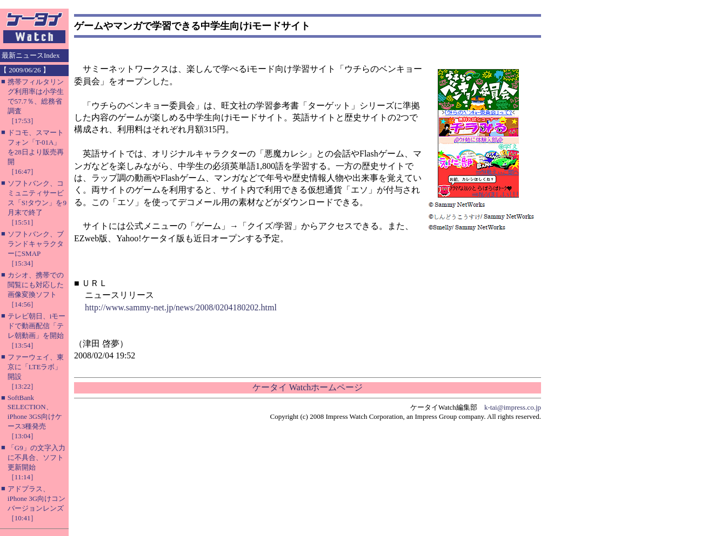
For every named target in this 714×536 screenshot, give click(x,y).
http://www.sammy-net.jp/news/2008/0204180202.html (181, 307)
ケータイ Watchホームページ (307, 387)
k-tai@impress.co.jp (512, 407)
